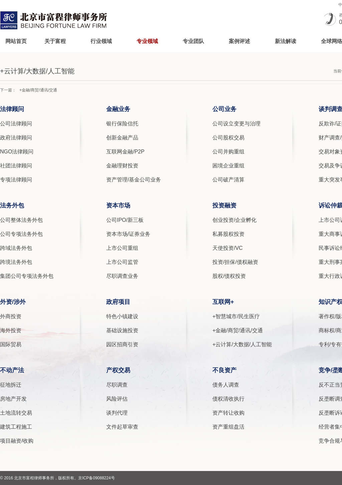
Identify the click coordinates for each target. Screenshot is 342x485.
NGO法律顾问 (16, 151)
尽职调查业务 (122, 276)
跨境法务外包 (16, 262)
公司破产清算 (228, 179)
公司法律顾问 (16, 123)
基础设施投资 (122, 330)
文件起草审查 (122, 427)
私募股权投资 (228, 234)
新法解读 (285, 41)
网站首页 (16, 41)
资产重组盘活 (228, 427)
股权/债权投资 (229, 276)
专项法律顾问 (16, 179)
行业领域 (101, 41)
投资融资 (224, 205)
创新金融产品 (122, 137)
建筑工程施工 (16, 427)
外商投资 (10, 316)
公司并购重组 (228, 151)
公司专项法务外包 (21, 234)
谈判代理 (117, 413)
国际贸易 (10, 344)
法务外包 (12, 205)
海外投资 (10, 330)
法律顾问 (12, 109)
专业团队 (193, 41)
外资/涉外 (13, 302)
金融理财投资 (122, 165)
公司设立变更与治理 (236, 123)
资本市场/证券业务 (128, 234)
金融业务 (118, 109)
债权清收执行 (228, 399)
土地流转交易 (16, 413)
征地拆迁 (10, 385)
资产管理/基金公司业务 (133, 179)
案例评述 (239, 41)
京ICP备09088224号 (96, 478)
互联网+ (223, 302)
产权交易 (118, 370)
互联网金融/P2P (125, 151)
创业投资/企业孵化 (234, 220)
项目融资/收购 (16, 441)
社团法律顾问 (16, 165)
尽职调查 (117, 385)
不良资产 (224, 370)
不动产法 (12, 370)
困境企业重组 (228, 165)
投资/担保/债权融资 (235, 262)
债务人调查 (225, 385)
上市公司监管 (122, 262)
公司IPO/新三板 (125, 220)
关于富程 (55, 41)
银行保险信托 (122, 123)
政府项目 (118, 302)
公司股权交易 (228, 137)
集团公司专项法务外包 (26, 276)
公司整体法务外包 (21, 220)
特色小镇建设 (122, 316)
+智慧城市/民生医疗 (236, 316)
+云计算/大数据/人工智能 (242, 344)
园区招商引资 (122, 344)
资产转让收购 (228, 413)
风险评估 (117, 399)
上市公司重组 (122, 248)
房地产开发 (13, 399)
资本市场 (118, 205)
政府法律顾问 (16, 137)
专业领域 (147, 41)
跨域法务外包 (16, 248)
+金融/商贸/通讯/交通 (38, 90)
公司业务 (224, 109)
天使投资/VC (227, 248)
